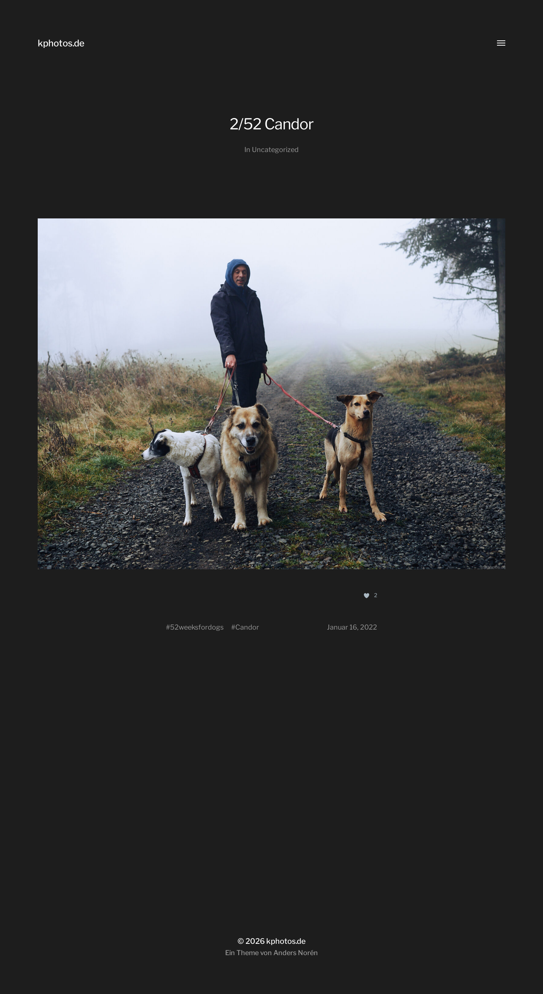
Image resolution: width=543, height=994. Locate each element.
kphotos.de (61, 43)
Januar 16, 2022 (352, 627)
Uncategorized (275, 150)
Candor (247, 627)
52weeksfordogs (197, 627)
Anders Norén (295, 953)
